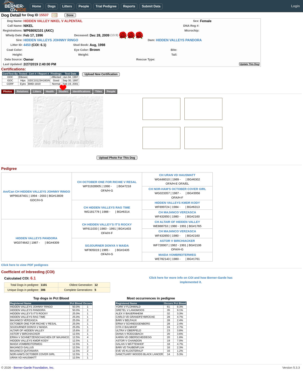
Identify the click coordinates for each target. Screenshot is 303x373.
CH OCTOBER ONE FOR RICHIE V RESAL (107, 182)
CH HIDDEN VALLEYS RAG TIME (107, 207)
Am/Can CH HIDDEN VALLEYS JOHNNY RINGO (36, 191)
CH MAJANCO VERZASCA (177, 212)
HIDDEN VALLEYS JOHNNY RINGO (50, 40)
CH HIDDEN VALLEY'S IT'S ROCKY (107, 224)
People (84, 6)
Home (36, 6)
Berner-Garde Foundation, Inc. (34, 367)
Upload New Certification (101, 74)
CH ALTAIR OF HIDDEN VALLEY (177, 221)
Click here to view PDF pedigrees (24, 265)
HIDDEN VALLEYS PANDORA (179, 40)
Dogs (52, 6)
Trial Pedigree (106, 6)
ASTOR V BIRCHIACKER (177, 240)
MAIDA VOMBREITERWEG (177, 254)
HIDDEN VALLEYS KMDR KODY (177, 202)
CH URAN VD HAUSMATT (177, 175)
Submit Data (151, 6)
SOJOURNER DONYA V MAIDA (107, 245)
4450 (27, 45)
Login (295, 6)
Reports (129, 6)
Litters (67, 6)
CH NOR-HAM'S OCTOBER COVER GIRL (177, 189)
